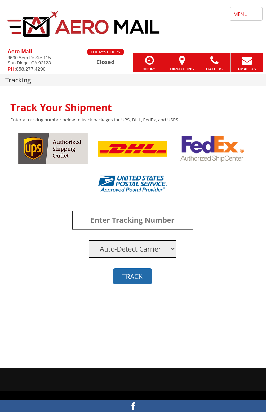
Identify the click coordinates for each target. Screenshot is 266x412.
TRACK (132, 276)
